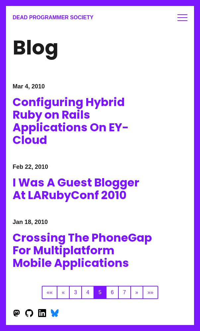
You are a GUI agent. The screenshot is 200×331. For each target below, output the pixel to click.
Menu (182, 17)
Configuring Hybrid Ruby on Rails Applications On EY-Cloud (71, 121)
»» (151, 292)
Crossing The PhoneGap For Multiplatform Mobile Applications (82, 250)
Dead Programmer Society (53, 17)
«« (50, 292)
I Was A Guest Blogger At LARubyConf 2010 (76, 188)
